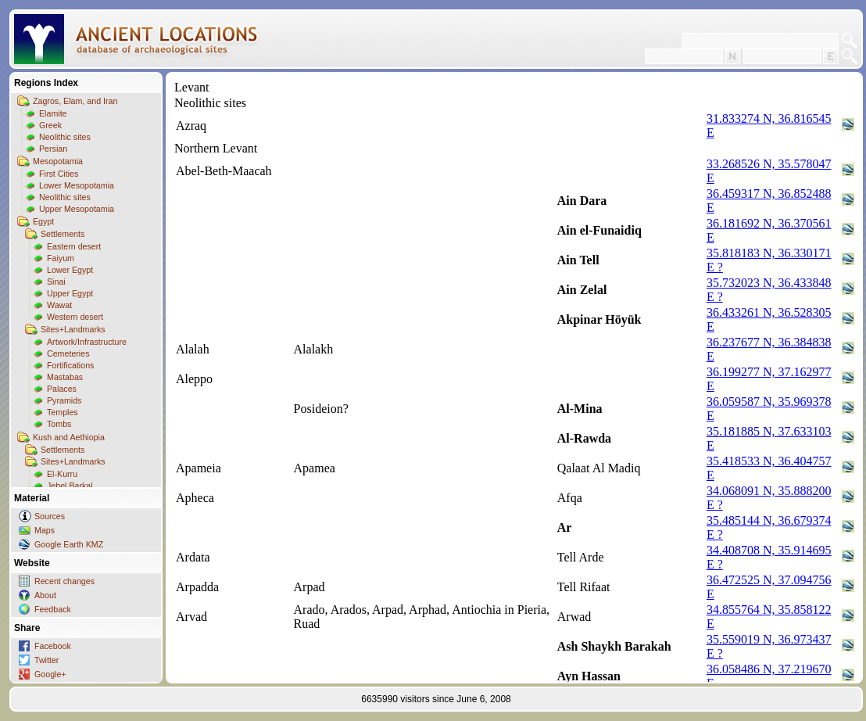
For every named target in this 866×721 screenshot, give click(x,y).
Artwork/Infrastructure (87, 341)
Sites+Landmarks (73, 329)
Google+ (50, 674)
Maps (44, 530)
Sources (49, 516)
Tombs (59, 424)
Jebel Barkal (70, 485)
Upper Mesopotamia (76, 208)
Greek (50, 125)
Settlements (62, 234)
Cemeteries (68, 353)
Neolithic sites (65, 137)
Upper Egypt (70, 293)
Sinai (56, 281)
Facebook (52, 646)
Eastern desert (74, 246)
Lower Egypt (70, 269)
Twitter (46, 660)
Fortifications (70, 365)
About (45, 595)
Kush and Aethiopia (69, 437)
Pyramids (64, 400)
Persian (53, 148)
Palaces (62, 388)
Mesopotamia (58, 161)
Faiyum (60, 258)
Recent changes (64, 581)
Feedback (52, 609)
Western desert (75, 316)
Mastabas (65, 377)
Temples (62, 412)
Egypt (43, 221)
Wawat (59, 305)
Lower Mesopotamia (76, 185)
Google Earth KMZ (68, 544)
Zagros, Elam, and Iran (75, 101)
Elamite (53, 113)
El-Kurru (62, 474)
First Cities (58, 173)
